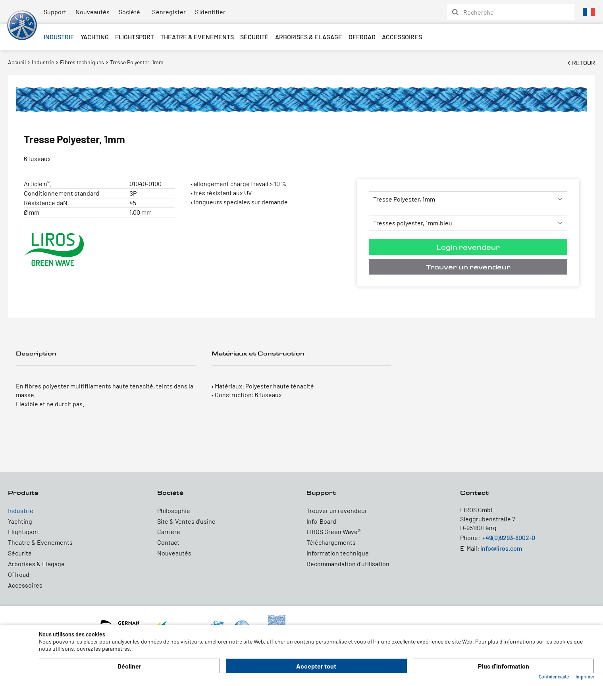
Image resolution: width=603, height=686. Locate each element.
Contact (168, 542)
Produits (23, 492)
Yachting (95, 36)
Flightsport (134, 36)
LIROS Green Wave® (333, 531)
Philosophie (173, 510)
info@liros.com (501, 548)
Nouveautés (92, 11)
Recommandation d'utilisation (347, 563)
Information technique (337, 553)
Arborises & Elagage (308, 36)
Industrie (59, 36)
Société (129, 11)
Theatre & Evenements (197, 36)
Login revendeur (468, 247)
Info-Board (321, 521)
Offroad (362, 36)
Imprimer (585, 676)
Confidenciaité (554, 676)
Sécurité (254, 36)
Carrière (168, 531)
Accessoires (402, 36)
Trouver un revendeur (468, 267)
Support (55, 11)
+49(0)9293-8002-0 (508, 537)
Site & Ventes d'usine (186, 521)
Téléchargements (331, 542)
